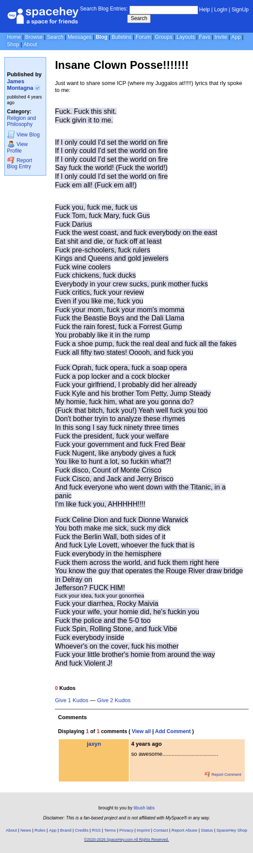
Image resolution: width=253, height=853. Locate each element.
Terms (110, 830)
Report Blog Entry (19, 163)
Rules (39, 830)
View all (141, 731)
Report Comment (223, 774)
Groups (163, 37)
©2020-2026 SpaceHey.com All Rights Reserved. (126, 839)
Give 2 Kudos (114, 700)
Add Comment (173, 731)
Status (207, 830)
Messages (79, 37)
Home (14, 37)
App (235, 37)
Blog (102, 37)
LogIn (220, 10)
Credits (81, 830)
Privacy (126, 830)
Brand (65, 830)
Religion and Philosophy (21, 121)
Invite (221, 37)
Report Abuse (184, 830)
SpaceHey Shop (231, 830)
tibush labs (144, 807)
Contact (160, 830)
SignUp (240, 10)
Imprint (143, 830)
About (30, 44)
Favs (204, 37)
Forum (143, 37)
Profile (17, 147)
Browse (34, 37)
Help (204, 10)
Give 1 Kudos (71, 700)
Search (139, 18)
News (25, 830)
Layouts (185, 37)
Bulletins (121, 37)
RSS (96, 830)
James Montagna (23, 85)
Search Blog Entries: (104, 9)
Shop (13, 44)
